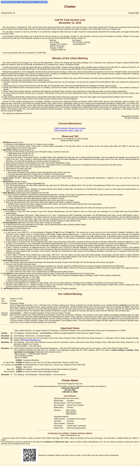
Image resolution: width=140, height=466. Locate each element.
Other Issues (27, 2)
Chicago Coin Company (77, 128)
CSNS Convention (61, 128)
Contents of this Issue (10, 2)
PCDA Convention (61, 130)
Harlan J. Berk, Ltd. (75, 130)
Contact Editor (41, 2)
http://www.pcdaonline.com (31, 340)
